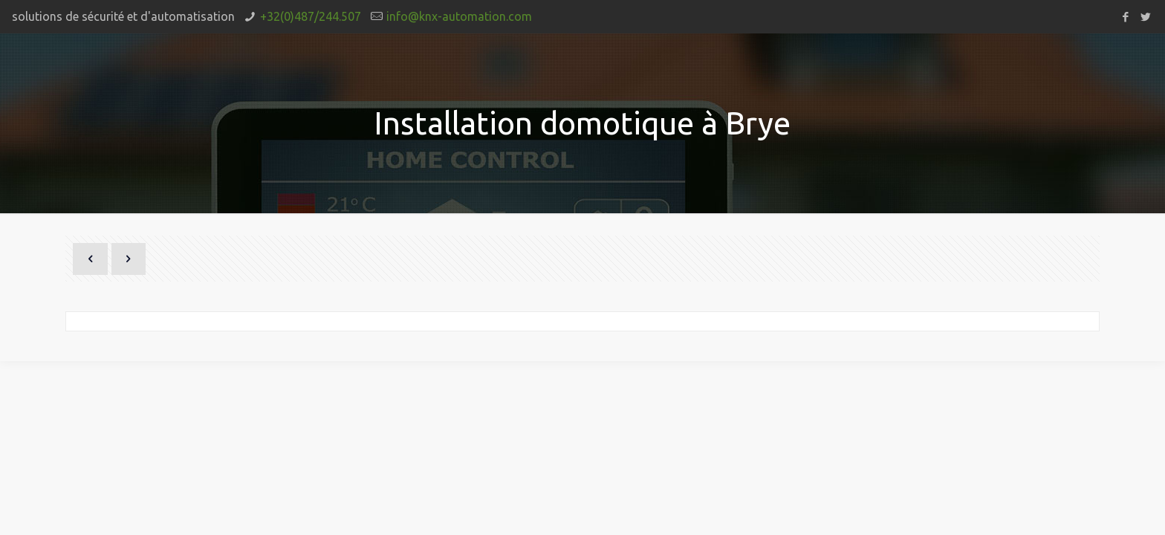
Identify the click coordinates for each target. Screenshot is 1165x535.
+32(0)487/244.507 (310, 16)
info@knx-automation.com (459, 16)
